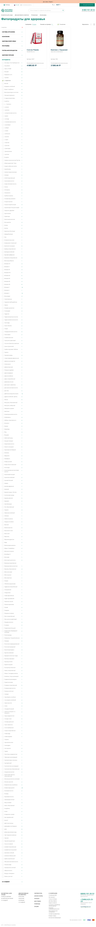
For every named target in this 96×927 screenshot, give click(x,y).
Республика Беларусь (27, 5)
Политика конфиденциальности (54, 908)
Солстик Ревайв (36, 51)
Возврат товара (52, 915)
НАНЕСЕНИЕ (21, 898)
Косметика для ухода (7, 15)
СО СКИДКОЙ (4, 900)
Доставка (37, 901)
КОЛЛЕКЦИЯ (21, 900)
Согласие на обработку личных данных (54, 905)
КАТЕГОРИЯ (21, 896)
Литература (34, 15)
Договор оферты (53, 901)
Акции (36, 906)
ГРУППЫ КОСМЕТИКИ (6, 896)
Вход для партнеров (88, 4)
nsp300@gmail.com (86, 906)
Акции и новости (53, 903)
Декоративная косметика (22, 15)
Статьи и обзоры (53, 899)
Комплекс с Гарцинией (60, 51)
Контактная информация (55, 917)
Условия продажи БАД (54, 914)
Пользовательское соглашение (53, 911)
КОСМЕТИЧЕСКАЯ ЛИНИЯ (7, 898)
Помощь (7, 4)
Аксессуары (43, 15)
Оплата (36, 898)
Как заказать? (52, 897)
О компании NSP (53, 895)
